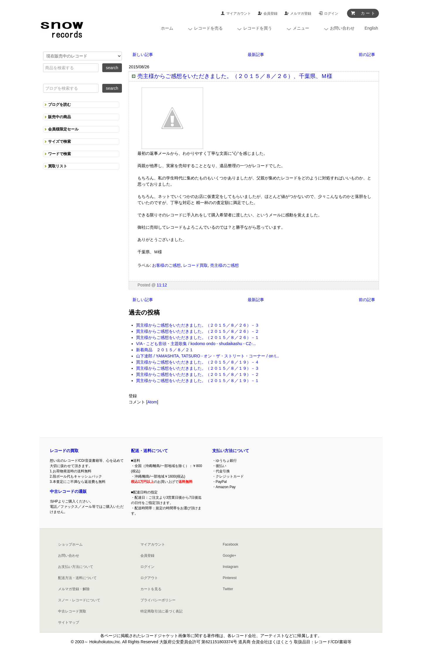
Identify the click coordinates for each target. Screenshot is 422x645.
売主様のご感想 (224, 265)
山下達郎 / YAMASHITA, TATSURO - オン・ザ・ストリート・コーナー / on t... (207, 356)
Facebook (230, 544)
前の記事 (367, 54)
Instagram (230, 567)
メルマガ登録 (300, 13)
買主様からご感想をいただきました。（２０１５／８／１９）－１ (197, 380)
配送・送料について (149, 450)
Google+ (229, 556)
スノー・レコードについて (79, 600)
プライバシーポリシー (158, 600)
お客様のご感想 (166, 265)
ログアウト (149, 578)
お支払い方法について (75, 567)
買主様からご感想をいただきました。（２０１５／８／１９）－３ (197, 368)
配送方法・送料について (77, 578)
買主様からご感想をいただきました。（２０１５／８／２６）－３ (197, 325)
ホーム (167, 28)
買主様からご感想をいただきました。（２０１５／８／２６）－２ (197, 331)
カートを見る (150, 589)
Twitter (228, 589)
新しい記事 (142, 54)
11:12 (162, 285)
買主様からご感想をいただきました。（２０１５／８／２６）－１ (197, 337)
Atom (152, 402)
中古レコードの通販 (68, 491)
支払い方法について (230, 450)
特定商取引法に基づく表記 (161, 611)
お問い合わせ (68, 556)
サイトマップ (68, 622)
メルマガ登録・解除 (74, 589)
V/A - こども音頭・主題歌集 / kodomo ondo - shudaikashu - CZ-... (196, 343)
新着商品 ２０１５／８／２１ (164, 349)
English (371, 28)
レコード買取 (195, 265)
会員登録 (270, 13)
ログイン (331, 13)
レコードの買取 (64, 450)
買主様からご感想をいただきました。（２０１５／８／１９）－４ (197, 362)
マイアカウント (238, 13)
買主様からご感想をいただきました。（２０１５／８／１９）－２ (197, 374)
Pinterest (229, 578)
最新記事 (256, 54)
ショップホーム (70, 544)
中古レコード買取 (72, 611)
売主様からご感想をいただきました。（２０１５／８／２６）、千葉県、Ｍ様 (234, 76)
